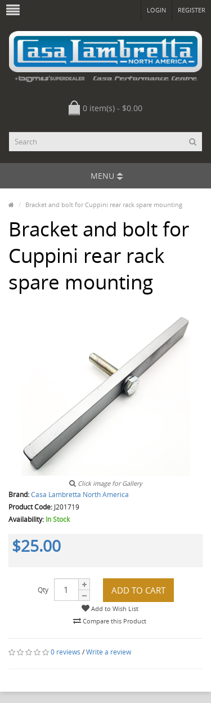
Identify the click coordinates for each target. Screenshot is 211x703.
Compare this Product (109, 621)
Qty (43, 590)
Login (156, 10)
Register (191, 10)
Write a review (108, 652)
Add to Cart (138, 590)
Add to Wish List (110, 608)
